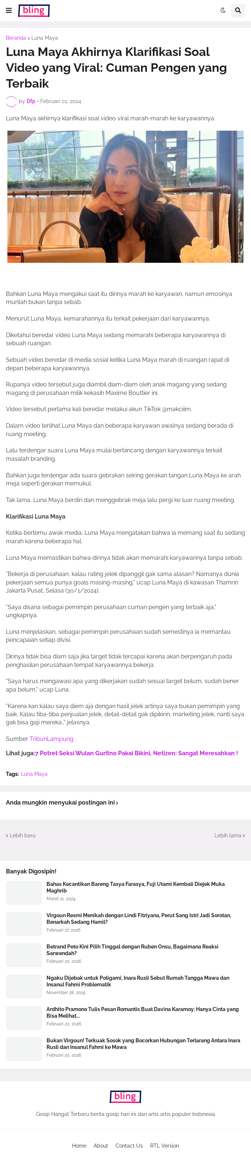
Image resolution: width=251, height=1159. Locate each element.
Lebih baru (22, 835)
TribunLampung (51, 738)
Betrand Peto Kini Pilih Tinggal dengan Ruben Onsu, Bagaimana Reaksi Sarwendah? (133, 950)
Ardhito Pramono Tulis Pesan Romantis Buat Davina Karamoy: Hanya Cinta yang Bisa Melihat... (143, 1012)
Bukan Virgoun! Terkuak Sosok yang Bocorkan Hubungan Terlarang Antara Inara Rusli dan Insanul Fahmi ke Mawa (143, 1044)
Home (79, 1146)
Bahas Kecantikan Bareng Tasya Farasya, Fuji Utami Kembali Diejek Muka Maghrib (136, 887)
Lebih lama (227, 835)
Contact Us (129, 1146)
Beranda (16, 37)
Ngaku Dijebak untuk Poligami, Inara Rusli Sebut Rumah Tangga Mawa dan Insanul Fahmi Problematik (138, 981)
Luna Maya (44, 37)
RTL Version (164, 1146)
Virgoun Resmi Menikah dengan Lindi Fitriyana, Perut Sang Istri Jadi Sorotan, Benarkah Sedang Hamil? (139, 918)
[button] (9, 10)
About (101, 1146)
